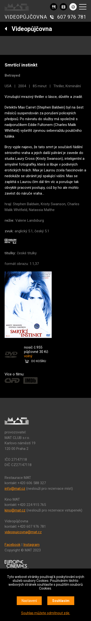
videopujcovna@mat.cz (23, 532)
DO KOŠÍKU (38, 361)
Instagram (31, 544)
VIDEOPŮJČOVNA (26, 17)
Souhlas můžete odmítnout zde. (45, 613)
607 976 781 (71, 17)
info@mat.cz (15, 488)
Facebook (12, 544)
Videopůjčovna (28, 28)
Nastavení (29, 601)
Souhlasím (60, 601)
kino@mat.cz (15, 510)
